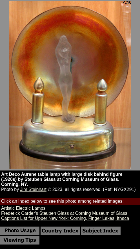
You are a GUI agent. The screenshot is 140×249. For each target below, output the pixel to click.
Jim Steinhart (33, 189)
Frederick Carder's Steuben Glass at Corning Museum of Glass (64, 213)
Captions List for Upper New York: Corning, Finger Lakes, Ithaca (65, 218)
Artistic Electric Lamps (23, 208)
